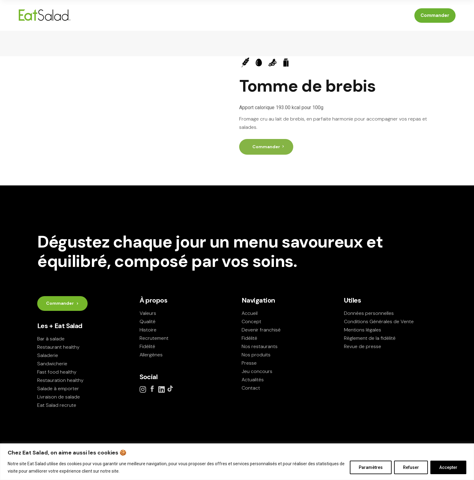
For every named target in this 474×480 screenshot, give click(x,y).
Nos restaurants (260, 346)
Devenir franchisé (261, 330)
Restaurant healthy (58, 347)
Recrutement (154, 338)
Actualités (253, 379)
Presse (249, 363)
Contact (251, 388)
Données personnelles (369, 313)
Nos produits (256, 354)
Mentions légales (362, 330)
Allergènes (151, 354)
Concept (251, 321)
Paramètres (371, 467)
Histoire (148, 330)
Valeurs (148, 313)
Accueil (250, 313)
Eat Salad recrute (56, 405)
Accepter (448, 467)
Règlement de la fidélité (370, 338)
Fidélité (147, 346)
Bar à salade (51, 338)
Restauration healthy (60, 380)
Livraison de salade (58, 397)
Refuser (411, 467)
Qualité (148, 321)
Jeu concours (257, 371)
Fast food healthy (57, 372)
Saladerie (47, 355)
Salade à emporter (58, 388)
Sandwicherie (52, 363)
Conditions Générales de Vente (379, 321)
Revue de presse (362, 346)
